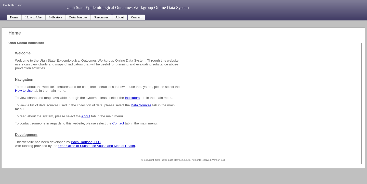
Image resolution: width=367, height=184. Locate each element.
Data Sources (141, 105)
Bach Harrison (13, 5)
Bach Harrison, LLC (85, 142)
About (85, 116)
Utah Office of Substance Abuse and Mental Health (96, 146)
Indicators (132, 98)
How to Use (24, 91)
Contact (118, 123)
